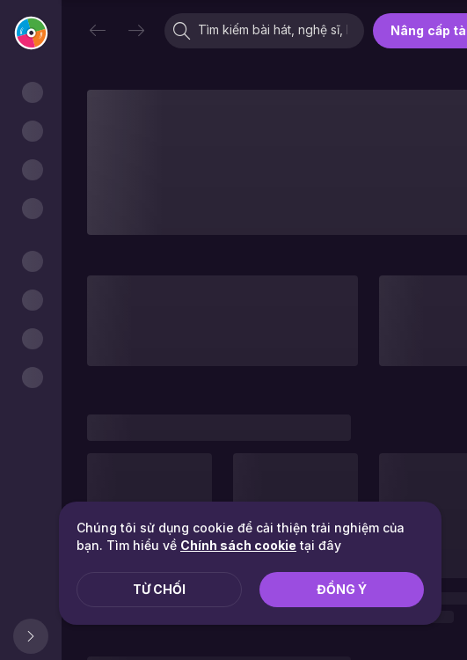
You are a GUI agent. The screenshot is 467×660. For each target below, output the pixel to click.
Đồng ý (342, 589)
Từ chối (159, 589)
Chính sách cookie (238, 545)
